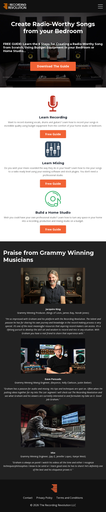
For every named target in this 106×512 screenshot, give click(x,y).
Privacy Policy (44, 498)
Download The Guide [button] (53, 66)
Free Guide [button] (53, 134)
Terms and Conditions (69, 498)
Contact (27, 498)
